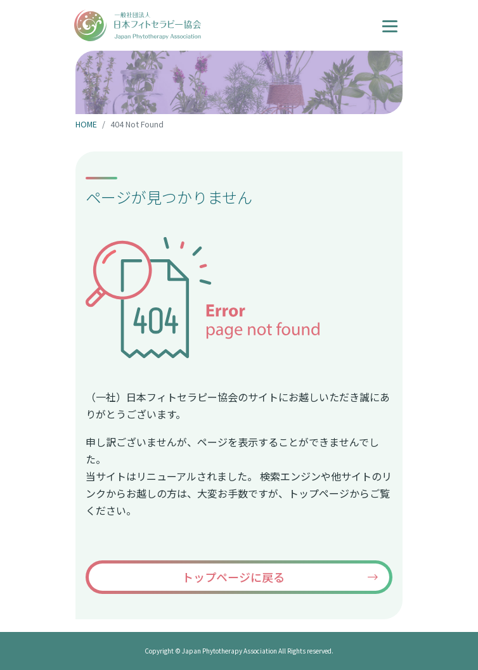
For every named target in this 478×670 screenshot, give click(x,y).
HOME (86, 124)
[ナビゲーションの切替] (390, 25)
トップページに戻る (233, 577)
